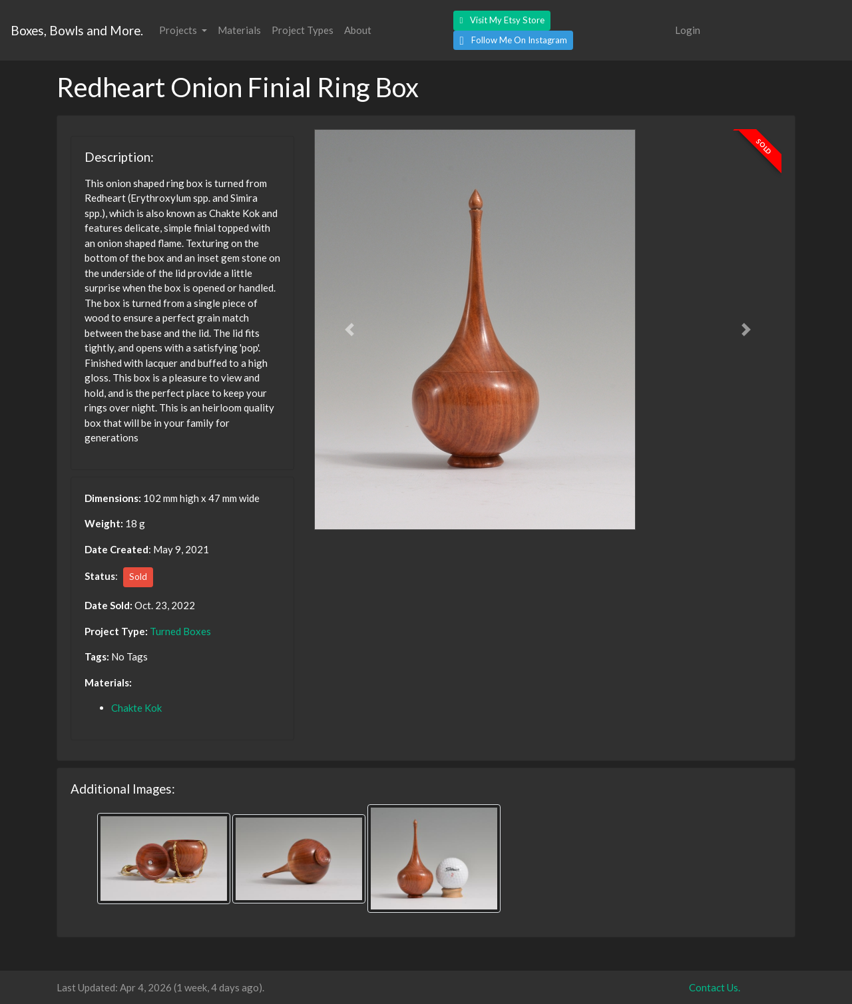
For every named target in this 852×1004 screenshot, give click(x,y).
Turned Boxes (180, 631)
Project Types (302, 30)
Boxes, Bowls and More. (77, 30)
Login (687, 30)
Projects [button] (179, 30)
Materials (239, 30)
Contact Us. (714, 987)
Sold (138, 576)
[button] (501, 21)
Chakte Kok (136, 708)
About (357, 30)
